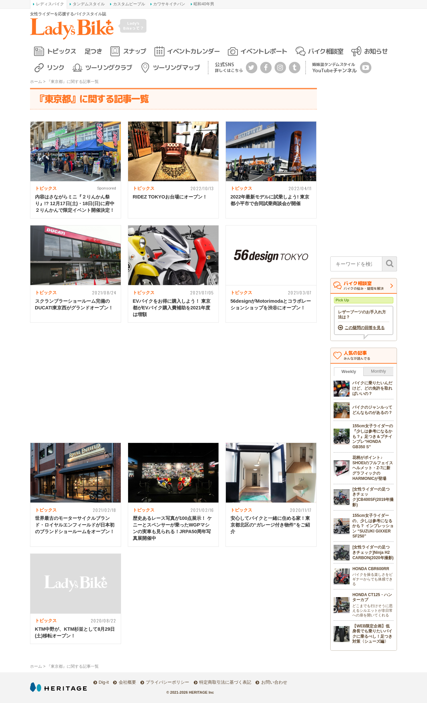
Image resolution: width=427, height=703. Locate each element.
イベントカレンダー (193, 51)
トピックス (61, 51)
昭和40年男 (203, 4)
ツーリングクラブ (108, 67)
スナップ (134, 51)
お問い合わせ (274, 682)
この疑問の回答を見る (365, 327)
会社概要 (127, 682)
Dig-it (104, 682)
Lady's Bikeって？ (133, 25)
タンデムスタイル (89, 4)
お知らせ (375, 51)
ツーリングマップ (176, 67)
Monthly (378, 371)
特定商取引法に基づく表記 (225, 682)
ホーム (36, 81)
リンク (55, 67)
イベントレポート (263, 51)
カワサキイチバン (169, 4)
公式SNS (229, 67)
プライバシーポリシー (167, 682)
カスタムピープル (129, 4)
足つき (93, 51)
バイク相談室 (325, 51)
